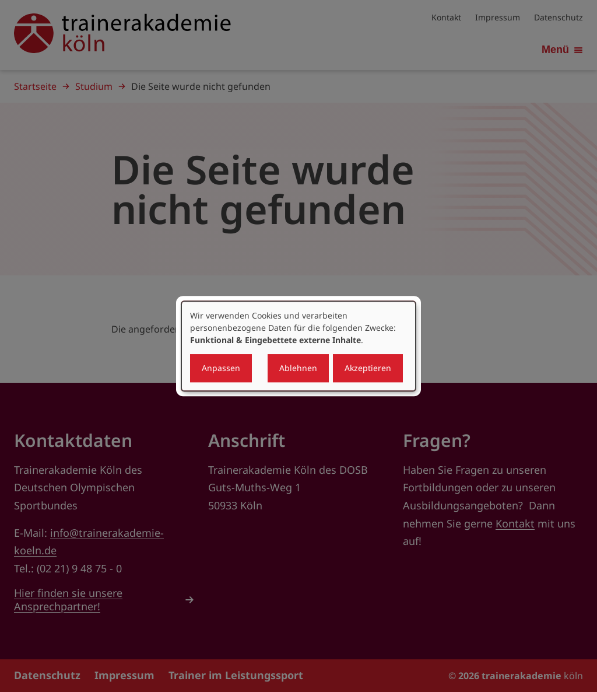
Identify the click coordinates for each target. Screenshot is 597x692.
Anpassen (221, 367)
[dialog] (298, 346)
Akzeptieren (368, 367)
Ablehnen (298, 367)
